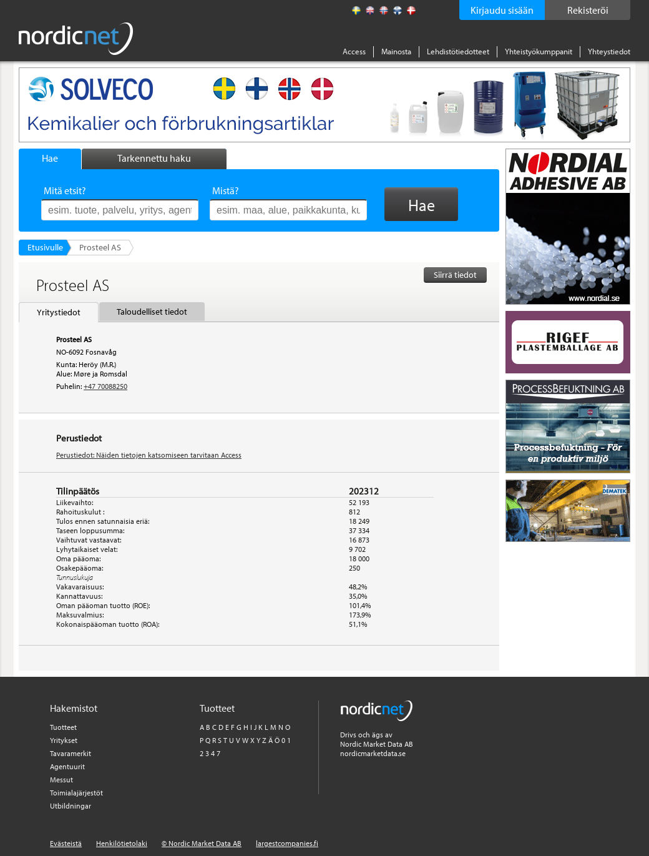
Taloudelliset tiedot (152, 311)
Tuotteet (63, 727)
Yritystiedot (59, 312)
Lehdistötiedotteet (458, 51)
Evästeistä (66, 843)
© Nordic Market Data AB (202, 843)
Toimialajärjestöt (76, 792)
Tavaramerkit (70, 753)
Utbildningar (70, 805)
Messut (61, 779)
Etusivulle (45, 247)
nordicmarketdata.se (373, 753)
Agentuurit (67, 766)
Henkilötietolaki (121, 843)
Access (354, 51)
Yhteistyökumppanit (538, 51)
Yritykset (63, 740)
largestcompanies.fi (287, 843)
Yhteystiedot (609, 51)
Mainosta (396, 51)
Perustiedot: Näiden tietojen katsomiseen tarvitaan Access (149, 455)
